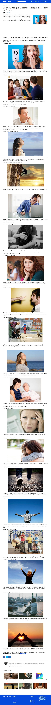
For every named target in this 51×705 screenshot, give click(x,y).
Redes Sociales (38, 1)
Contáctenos (32, 697)
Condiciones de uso (33, 699)
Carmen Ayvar (8, 12)
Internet (32, 1)
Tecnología (45, 1)
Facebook (14, 698)
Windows (14, 702)
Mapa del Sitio (32, 702)
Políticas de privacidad (32, 701)
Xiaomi (14, 701)
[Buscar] (25, 1)
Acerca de (32, 696)
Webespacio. (41, 697)
